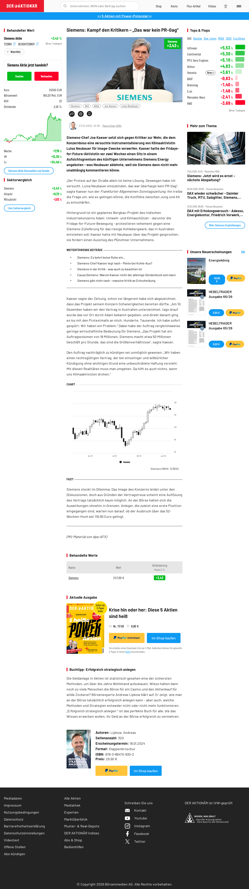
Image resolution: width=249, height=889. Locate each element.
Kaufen (19, 76)
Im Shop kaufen (164, 638)
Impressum (12, 805)
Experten (71, 812)
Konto (128, 651)
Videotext (11, 840)
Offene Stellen (15, 847)
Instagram (137, 826)
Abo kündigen (14, 854)
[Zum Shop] (159, 6)
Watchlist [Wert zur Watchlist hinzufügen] (15, 51)
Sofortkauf (127, 638)
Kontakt (135, 810)
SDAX (229, 38)
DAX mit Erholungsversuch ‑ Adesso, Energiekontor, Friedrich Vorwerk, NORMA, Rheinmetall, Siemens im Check (215, 213)
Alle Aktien (72, 798)
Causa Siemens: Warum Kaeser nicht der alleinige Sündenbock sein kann (126, 275)
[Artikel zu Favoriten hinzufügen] (89, 113)
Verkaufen (46, 76)
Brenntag (192, 85)
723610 (9, 43)
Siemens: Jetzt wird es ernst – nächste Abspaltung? (211, 178)
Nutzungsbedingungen (21, 812)
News (210, 72)
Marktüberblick (75, 819)
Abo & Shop (73, 840)
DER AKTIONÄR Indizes (81, 833)
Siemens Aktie (13, 38)
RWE (189, 104)
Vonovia (191, 73)
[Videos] (212, 6)
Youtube (135, 818)
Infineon (192, 48)
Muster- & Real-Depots (81, 826)
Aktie (96, 106)
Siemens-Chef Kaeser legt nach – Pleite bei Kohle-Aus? (114, 263)
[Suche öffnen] (65, 6)
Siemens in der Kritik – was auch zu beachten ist (109, 269)
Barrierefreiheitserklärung (24, 826)
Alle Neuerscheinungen (239, 252)
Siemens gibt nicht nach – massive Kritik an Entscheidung (116, 280)
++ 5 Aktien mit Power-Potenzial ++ (124, 16)
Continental (194, 54)
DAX (87, 106)
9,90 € (216, 312)
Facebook (136, 833)
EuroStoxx (239, 38)
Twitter (135, 841)
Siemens (75, 106)
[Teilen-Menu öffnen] (72, 114)
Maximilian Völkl (112, 125)
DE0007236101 (28, 43)
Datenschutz (13, 819)
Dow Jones (210, 38)
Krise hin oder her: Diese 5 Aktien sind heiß (143, 613)
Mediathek (72, 805)
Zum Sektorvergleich (19, 208)
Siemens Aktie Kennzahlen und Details (28, 170)
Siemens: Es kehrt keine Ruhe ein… (101, 257)
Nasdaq (197, 38)
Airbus (191, 67)
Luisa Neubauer (130, 106)
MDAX (221, 38)
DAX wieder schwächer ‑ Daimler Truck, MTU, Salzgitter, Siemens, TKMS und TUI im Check (212, 195)
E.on (189, 91)
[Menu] (238, 6)
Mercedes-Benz (196, 97)
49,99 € (217, 279)
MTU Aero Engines (197, 60)
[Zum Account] (174, 6)
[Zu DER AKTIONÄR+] (193, 6)
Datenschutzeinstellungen (24, 833)
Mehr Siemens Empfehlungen (225, 225)
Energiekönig (219, 260)
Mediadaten (13, 798)
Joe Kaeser (110, 106)
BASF (190, 79)
